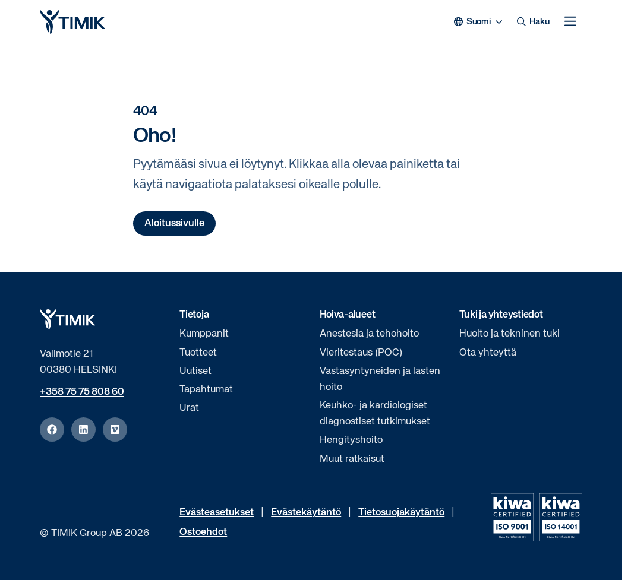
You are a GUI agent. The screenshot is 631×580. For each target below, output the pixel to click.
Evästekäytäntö (306, 513)
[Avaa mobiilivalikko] (570, 21)
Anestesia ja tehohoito (369, 334)
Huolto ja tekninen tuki (509, 334)
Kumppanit (204, 334)
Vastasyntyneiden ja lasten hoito (380, 379)
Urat (189, 408)
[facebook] (52, 429)
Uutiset (195, 371)
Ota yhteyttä (487, 353)
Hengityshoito (351, 440)
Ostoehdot (203, 532)
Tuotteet (198, 353)
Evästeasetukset (216, 513)
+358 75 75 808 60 (82, 392)
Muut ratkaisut (352, 459)
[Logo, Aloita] (72, 22)
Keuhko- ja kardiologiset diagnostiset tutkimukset (375, 414)
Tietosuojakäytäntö (401, 513)
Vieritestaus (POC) (361, 353)
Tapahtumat (206, 390)
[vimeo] (115, 429)
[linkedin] (83, 429)
